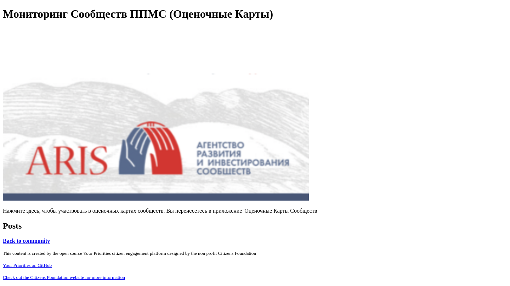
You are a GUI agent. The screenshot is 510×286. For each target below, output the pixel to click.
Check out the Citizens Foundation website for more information (64, 277)
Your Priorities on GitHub (27, 265)
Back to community (26, 241)
